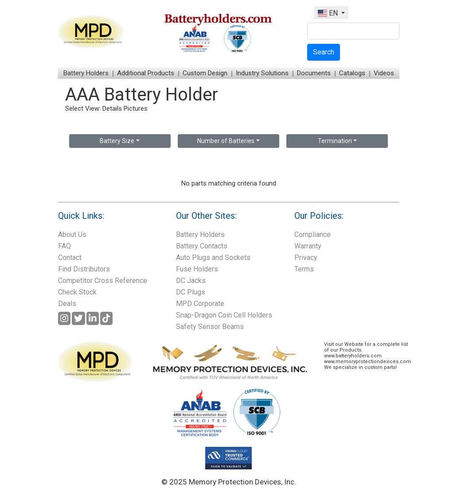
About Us (72, 234)
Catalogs (352, 73)
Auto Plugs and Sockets (213, 257)
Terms (304, 269)
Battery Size (117, 140)
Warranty (307, 246)
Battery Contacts (201, 246)
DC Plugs (190, 292)
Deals (67, 303)
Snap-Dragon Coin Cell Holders (224, 315)
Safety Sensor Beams (210, 326)
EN (329, 13)
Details (112, 108)
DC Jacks (191, 280)
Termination (335, 140)
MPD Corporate (200, 303)
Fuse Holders (197, 269)
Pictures (136, 108)
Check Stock (77, 292)
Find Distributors (84, 269)
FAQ (64, 246)
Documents (314, 73)
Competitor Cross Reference (102, 280)
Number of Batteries (225, 140)
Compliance (312, 234)
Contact (70, 257)
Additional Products (145, 73)
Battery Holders (86, 73)
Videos (384, 73)
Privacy (305, 257)
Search (323, 52)
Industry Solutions (262, 73)
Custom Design (205, 73)
